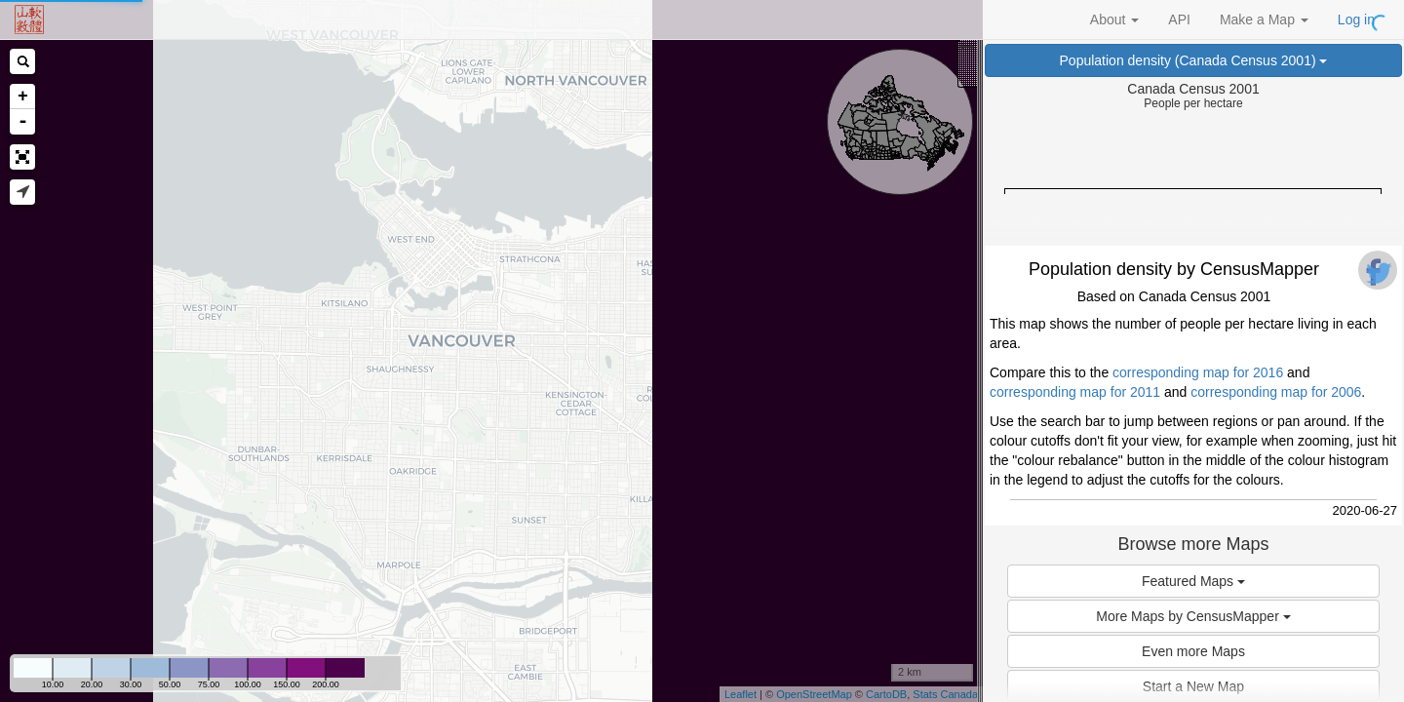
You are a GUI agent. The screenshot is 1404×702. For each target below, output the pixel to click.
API (1179, 19)
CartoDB (886, 694)
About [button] (1114, 19)
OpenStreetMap (814, 694)
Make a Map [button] (1264, 19)
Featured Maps (1193, 581)
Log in (1356, 19)
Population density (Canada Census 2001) (1194, 60)
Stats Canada (945, 694)
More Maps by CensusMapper (1193, 616)
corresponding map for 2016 (1197, 372)
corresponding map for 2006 (1275, 392)
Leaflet (740, 694)
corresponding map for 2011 (1075, 392)
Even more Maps (1193, 651)
